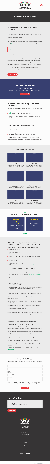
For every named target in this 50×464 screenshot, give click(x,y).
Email (26, 368)
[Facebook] (22, 457)
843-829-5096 (25, 427)
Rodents (10, 114)
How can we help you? (10, 377)
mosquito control (28, 264)
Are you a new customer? (11, 374)
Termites (10, 113)
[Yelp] (25, 457)
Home (25, 440)
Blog (25, 445)
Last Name (27, 365)
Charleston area (32, 338)
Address (9, 371)
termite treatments (35, 264)
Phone (8, 368)
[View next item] (26, 233)
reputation (33, 314)
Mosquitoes (11, 112)
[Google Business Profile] (27, 457)
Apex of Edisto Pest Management (16, 43)
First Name (9, 365)
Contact (25, 447)
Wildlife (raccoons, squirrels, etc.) (14, 118)
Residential (25, 442)
